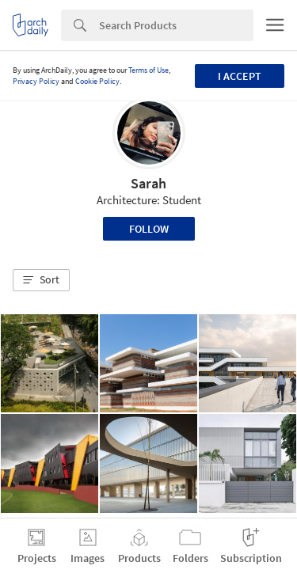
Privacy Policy (36, 81)
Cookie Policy (97, 81)
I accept (239, 76)
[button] (41, 280)
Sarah (148, 183)
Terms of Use (148, 70)
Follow (149, 229)
